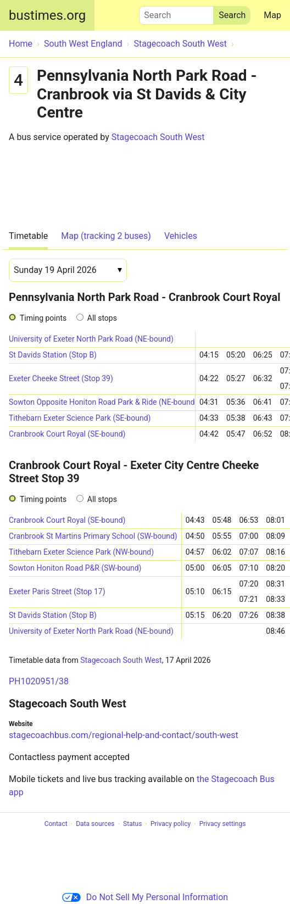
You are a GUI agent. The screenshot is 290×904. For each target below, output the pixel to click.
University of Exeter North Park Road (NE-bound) (91, 338)
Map (272, 15)
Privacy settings (222, 824)
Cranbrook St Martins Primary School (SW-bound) (93, 536)
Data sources (95, 824)
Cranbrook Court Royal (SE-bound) (67, 433)
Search (176, 12)
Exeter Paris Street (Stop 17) (57, 591)
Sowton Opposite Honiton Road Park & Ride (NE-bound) (102, 402)
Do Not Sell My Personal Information (145, 897)
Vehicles (180, 236)
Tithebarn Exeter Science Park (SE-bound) (79, 418)
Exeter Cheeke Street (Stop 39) (61, 378)
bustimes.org (47, 15)
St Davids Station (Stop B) (53, 354)
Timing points (43, 318)
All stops (102, 318)
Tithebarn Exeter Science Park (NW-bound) (81, 552)
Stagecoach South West (158, 137)
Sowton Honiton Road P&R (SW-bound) (75, 567)
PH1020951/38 (39, 681)
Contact (56, 824)
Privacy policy (170, 824)
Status (132, 824)
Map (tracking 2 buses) (106, 236)
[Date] (68, 270)
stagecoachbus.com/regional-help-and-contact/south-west (123, 735)
